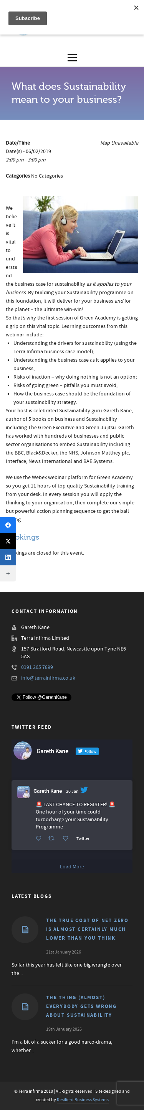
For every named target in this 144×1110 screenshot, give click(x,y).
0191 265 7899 (37, 667)
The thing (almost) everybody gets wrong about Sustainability (81, 1006)
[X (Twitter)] (8, 541)
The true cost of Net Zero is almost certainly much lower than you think (87, 929)
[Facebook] (8, 525)
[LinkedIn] (8, 557)
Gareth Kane (47, 791)
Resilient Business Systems (83, 1100)
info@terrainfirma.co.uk (48, 678)
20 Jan (72, 791)
